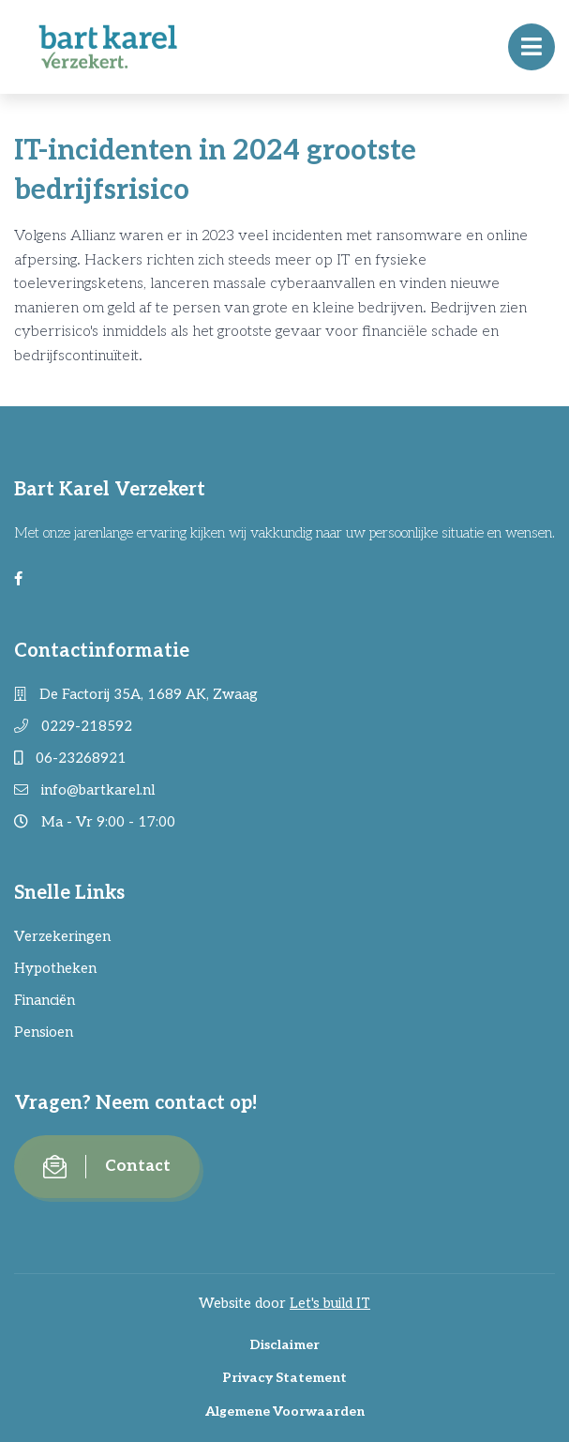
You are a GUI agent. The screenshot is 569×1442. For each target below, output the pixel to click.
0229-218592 (73, 726)
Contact (107, 1166)
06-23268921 (70, 758)
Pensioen (43, 1032)
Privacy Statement (284, 1378)
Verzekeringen (62, 936)
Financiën (44, 1000)
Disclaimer (284, 1345)
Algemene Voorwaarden (285, 1411)
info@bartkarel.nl (84, 790)
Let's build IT (330, 1303)
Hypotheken (55, 968)
